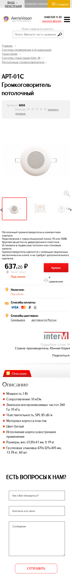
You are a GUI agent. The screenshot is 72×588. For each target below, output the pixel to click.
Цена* (14, 271)
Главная (7, 46)
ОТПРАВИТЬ (36, 568)
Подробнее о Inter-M (55, 344)
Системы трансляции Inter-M (21, 58)
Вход (10, 2)
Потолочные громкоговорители (23, 62)
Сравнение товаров (37, 4)
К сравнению (56, 279)
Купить (56, 267)
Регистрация (13, 6)
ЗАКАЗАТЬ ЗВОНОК (51, 21)
